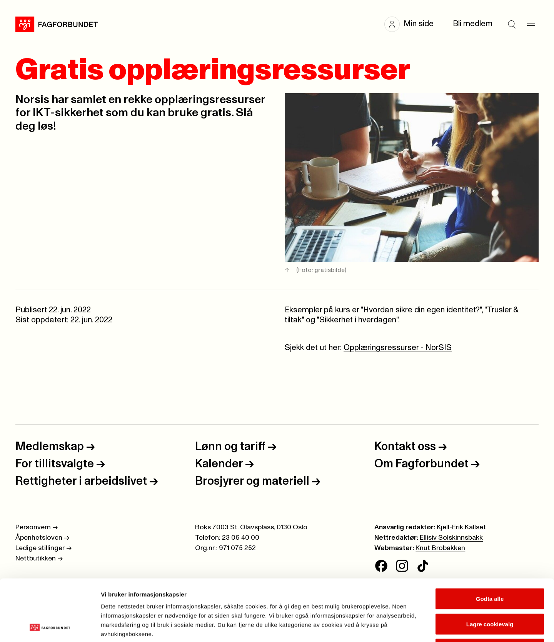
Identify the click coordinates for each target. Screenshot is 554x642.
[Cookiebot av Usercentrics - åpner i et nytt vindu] (49, 627)
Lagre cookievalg (490, 566)
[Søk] (511, 24)
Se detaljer (414, 627)
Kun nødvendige (489, 591)
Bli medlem (472, 24)
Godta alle (490, 541)
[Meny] (531, 24)
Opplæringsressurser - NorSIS (398, 348)
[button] (412, 24)
